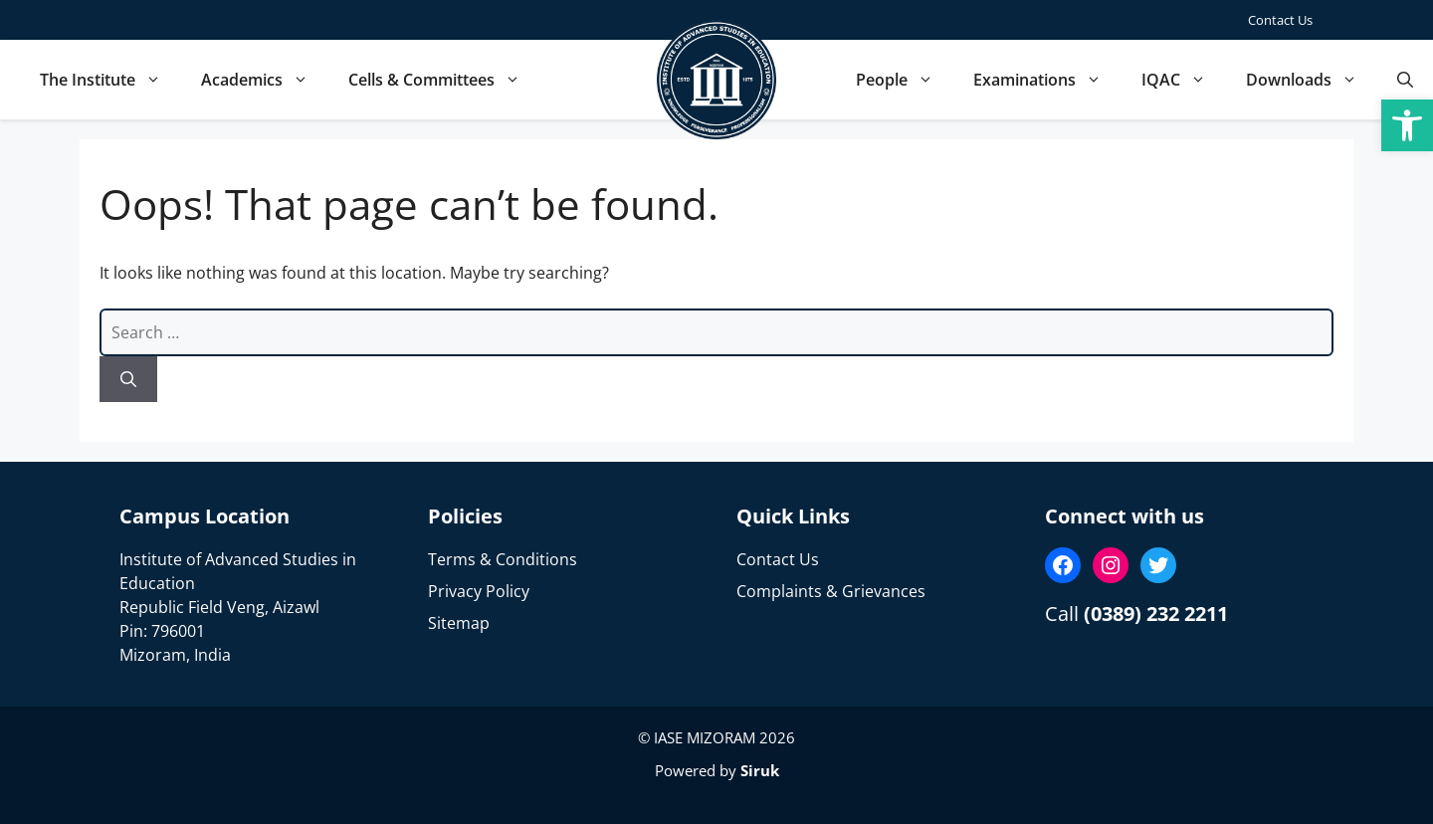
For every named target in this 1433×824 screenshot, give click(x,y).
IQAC (1183, 79)
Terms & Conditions (502, 559)
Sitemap (459, 623)
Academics (264, 79)
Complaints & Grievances (830, 591)
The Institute (110, 79)
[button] (1407, 125)
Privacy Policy (478, 591)
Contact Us (1280, 20)
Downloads (1311, 79)
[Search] (128, 379)
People (904, 79)
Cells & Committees (444, 79)
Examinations (1047, 79)
